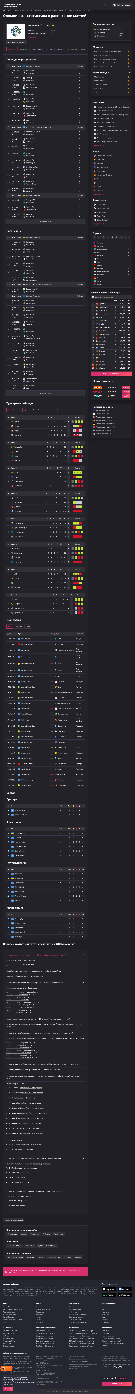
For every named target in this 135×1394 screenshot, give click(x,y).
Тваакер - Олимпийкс (16, 1045)
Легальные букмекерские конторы (81, 1338)
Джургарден (18, 523)
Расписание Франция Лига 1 (104, 427)
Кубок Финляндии (14, 410)
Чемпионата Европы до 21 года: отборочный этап (114, 107)
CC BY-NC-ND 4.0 (112, 1367)
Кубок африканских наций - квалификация (111, 115)
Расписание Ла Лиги (101, 420)
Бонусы (51, 3)
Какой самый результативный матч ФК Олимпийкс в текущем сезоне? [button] (38, 1019)
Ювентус (39, 1315)
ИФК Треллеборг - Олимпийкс (19, 1002)
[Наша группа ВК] (107, 1378)
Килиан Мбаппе (8, 1338)
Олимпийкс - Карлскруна (17, 1000)
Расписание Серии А (101, 417)
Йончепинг (60, 1024)
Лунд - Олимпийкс (14, 997)
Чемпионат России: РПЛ (103, 67)
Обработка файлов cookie (111, 1338)
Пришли (27, 626)
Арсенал (98, 179)
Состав (23, 1234)
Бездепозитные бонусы (44, 1336)
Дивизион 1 (37, 66)
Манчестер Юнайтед (103, 175)
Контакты (105, 1333)
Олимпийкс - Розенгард (17, 1005)
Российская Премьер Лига (12, 1320)
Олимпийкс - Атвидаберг (17, 1043)
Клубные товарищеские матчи (41, 127)
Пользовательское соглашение (78, 1361)
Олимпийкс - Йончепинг (32, 1133)
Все (13, 626)
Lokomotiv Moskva (100, 85)
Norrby (41, 1257)
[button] (111, 242)
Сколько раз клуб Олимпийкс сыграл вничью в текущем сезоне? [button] (35, 982)
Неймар (6, 1336)
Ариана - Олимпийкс (15, 1012)
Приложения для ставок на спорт (81, 1331)
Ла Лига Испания (9, 1312)
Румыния (99, 160)
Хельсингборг (19, 608)
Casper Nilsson (26, 692)
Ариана (78, 1257)
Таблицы (46, 1234)
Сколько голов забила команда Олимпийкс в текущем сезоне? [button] (34, 1158)
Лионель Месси (8, 1333)
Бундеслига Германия (11, 1315)
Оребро (17, 460)
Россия (104, 1307)
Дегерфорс (18, 507)
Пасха (16, 452)
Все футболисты (9, 1346)
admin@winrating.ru (57, 1381)
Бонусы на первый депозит (46, 1333)
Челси (38, 1317)
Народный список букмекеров (80, 1336)
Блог (74, 3)
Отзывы (81, 3)
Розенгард (31, 1257)
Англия (104, 1309)
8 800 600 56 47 (51, 1374)
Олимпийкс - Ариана (15, 1010)
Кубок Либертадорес (103, 138)
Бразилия (105, 1315)
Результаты (27, 49)
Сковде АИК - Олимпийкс (17, 1055)
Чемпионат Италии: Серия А (104, 63)
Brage (16, 456)
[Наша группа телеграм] (103, 1378)
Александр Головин (10, 1341)
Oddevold (17, 587)
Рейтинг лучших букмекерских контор (83, 1333)
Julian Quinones (101, 208)
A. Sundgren (14, 1123)
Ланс (97, 187)
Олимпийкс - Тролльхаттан (18, 1053)
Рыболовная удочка (15, 1257)
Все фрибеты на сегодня (45, 1344)
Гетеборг (17, 498)
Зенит (38, 1320)
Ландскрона (18, 481)
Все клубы (39, 1322)
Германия (105, 1322)
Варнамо (17, 435)
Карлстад (17, 562)
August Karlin (25, 753)
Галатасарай (100, 171)
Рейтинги (42, 3)
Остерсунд (18, 502)
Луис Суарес (7, 1344)
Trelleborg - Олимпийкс (17, 1048)
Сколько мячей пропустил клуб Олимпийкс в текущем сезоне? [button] (34, 1191)
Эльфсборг (18, 604)
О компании (106, 1331)
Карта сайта (73, 1368)
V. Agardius (14, 1118)
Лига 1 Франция (9, 1317)
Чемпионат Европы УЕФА (78, 1322)
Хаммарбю (18, 447)
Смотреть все (97, 146)
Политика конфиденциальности (78, 1366)
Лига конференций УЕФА (78, 1315)
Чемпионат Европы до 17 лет (106, 126)
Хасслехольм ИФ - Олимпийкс (19, 1050)
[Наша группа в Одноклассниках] (115, 1378)
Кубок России (74, 1312)
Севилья (98, 190)
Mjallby (16, 422)
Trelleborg (17, 511)
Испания (105, 1320)
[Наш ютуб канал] (111, 1378)
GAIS (16, 472)
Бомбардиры (58, 1234)
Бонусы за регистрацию (44, 1338)
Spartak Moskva (99, 88)
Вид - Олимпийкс (26, 1150)
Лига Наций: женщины (104, 111)
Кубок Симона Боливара (49, 410)
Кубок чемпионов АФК (104, 122)
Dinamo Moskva (99, 81)
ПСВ (97, 183)
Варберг (17, 557)
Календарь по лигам (102, 430)
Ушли (42, 626)
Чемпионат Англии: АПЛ (103, 55)
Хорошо (8, 1389)
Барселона (40, 1307)
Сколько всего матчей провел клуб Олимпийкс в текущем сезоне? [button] (36, 955)
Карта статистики (108, 1336)
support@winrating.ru (42, 1378)
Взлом (16, 578)
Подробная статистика (111, 374)
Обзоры (59, 3)
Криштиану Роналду (10, 1331)
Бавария (98, 163)
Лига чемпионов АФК (103, 118)
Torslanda (67, 1257)
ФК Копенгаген (101, 167)
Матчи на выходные (102, 434)
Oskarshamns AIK (54, 1257)
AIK (15, 574)
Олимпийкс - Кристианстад (29, 1103)
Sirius (16, 599)
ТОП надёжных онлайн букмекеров (81, 1341)
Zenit (95, 92)
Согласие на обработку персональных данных (115, 1344)
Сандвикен (18, 486)
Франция (105, 1312)
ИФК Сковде (18, 537)
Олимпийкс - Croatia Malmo (19, 1007)
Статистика (32, 3)
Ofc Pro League (101, 134)
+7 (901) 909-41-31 (49, 1373)
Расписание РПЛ (100, 410)
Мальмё (17, 549)
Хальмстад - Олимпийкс (17, 995)
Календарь (42, 49)
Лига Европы (73, 1307)
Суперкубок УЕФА (75, 1320)
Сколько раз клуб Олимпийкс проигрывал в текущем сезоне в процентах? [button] (39, 1033)
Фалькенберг (19, 532)
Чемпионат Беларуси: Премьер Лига (107, 51)
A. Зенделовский (27, 644)
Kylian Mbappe (100, 212)
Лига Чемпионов (75, 1309)
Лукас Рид (99, 216)
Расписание (12, 1234)
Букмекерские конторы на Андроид (81, 1346)
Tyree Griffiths (26, 785)
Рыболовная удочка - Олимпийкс (21, 992)
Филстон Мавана (27, 698)
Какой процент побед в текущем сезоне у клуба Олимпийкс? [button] (33, 971)
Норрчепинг (18, 477)
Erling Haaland (101, 220)
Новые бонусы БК (42, 1331)
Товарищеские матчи (76, 1317)
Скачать (67, 3)
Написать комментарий (14, 1220)
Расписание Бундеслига (102, 424)
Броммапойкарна (20, 528)
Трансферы (71, 49)
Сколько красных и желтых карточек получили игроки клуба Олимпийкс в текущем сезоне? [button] (44, 1077)
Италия (104, 1317)
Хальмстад (18, 553)
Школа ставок (91, 3)
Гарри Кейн (100, 205)
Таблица (56, 49)
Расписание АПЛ (100, 414)
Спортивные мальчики (104, 156)
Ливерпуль (40, 1312)
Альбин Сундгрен (21, 896)
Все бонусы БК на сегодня (45, 1346)
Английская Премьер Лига (12, 1309)
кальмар (17, 426)
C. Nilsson (14, 1182)
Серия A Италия (8, 1307)
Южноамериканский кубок (105, 142)
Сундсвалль (18, 613)
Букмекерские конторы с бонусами (81, 1344)
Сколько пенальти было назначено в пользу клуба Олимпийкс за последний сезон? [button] (43, 1064)
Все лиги (6, 1322)
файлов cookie (8, 1384)
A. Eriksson (14, 1144)
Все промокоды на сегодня (45, 1341)
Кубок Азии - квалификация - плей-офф (110, 130)
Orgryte (17, 431)
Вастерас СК (18, 583)
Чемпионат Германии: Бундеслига (106, 59)
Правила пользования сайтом (113, 1341)
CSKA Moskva (99, 77)
